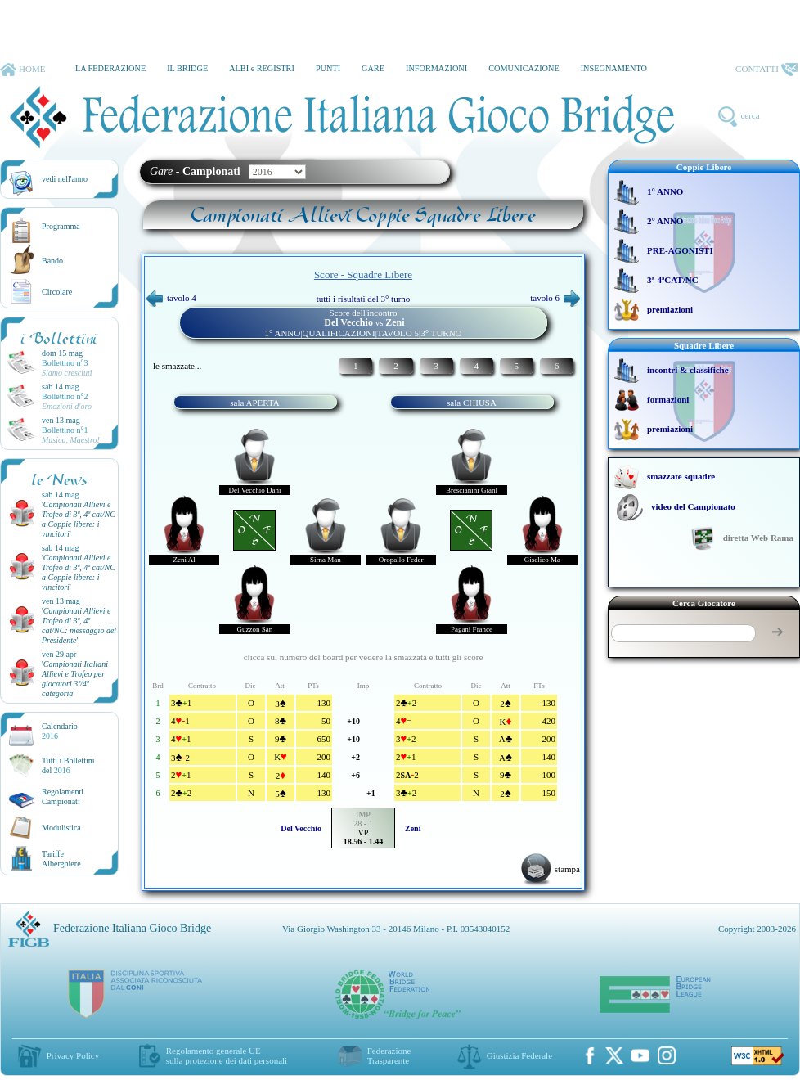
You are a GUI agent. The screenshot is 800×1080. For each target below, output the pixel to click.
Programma (61, 226)
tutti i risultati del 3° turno (364, 299)
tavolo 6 (555, 298)
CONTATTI (766, 69)
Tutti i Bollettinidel (68, 765)
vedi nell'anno (65, 178)
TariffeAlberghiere (61, 858)
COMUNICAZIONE (524, 68)
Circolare (57, 291)
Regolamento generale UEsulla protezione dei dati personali (226, 1055)
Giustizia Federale (519, 1055)
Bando (52, 260)
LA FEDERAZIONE (110, 68)
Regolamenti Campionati (62, 796)
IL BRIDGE (187, 68)
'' (78, 519)
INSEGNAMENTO (614, 68)
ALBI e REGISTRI (261, 68)
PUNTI (328, 68)
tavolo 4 (171, 298)
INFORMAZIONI (436, 68)
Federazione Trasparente (389, 1055)
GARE (373, 68)
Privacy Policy (73, 1055)
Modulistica (61, 827)
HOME (22, 69)
